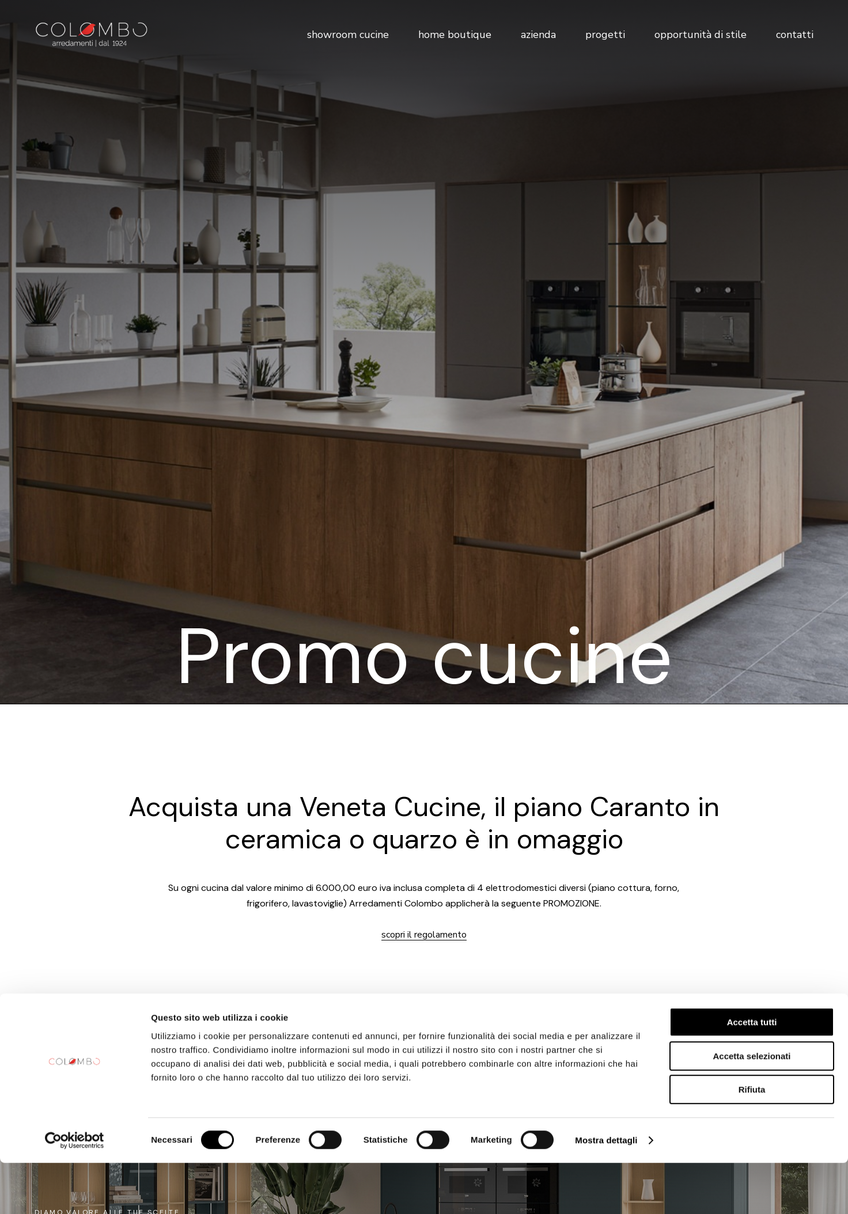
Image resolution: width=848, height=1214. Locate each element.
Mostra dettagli (606, 1191)
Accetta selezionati (751, 1107)
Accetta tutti (752, 1073)
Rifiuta (752, 1140)
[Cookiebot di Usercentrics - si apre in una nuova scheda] (74, 1191)
